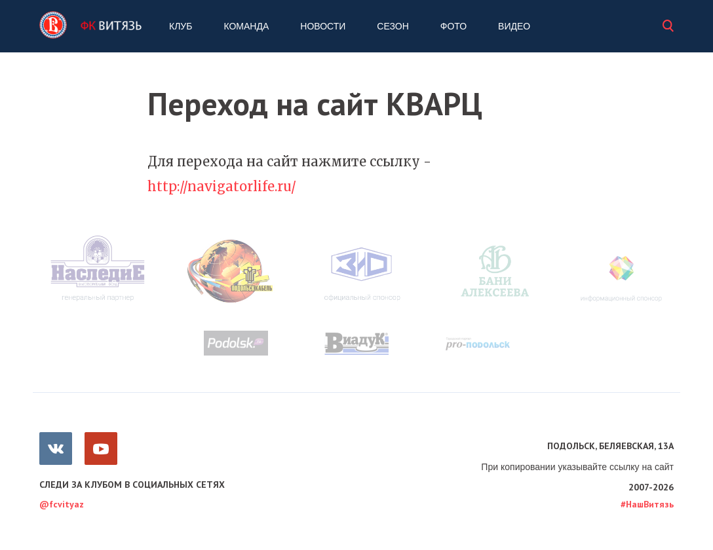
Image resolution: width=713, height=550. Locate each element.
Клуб (180, 26)
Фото (453, 26)
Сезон (392, 26)
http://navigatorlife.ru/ (221, 186)
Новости (322, 26)
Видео (514, 26)
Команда (246, 26)
